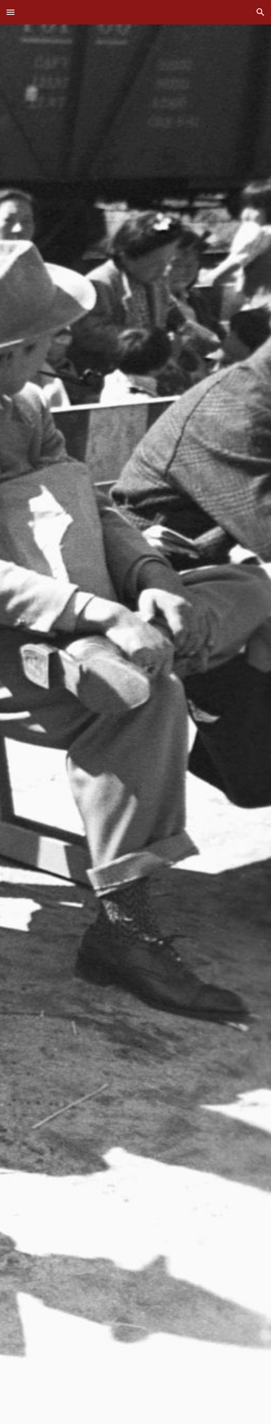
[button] (10, 12)
